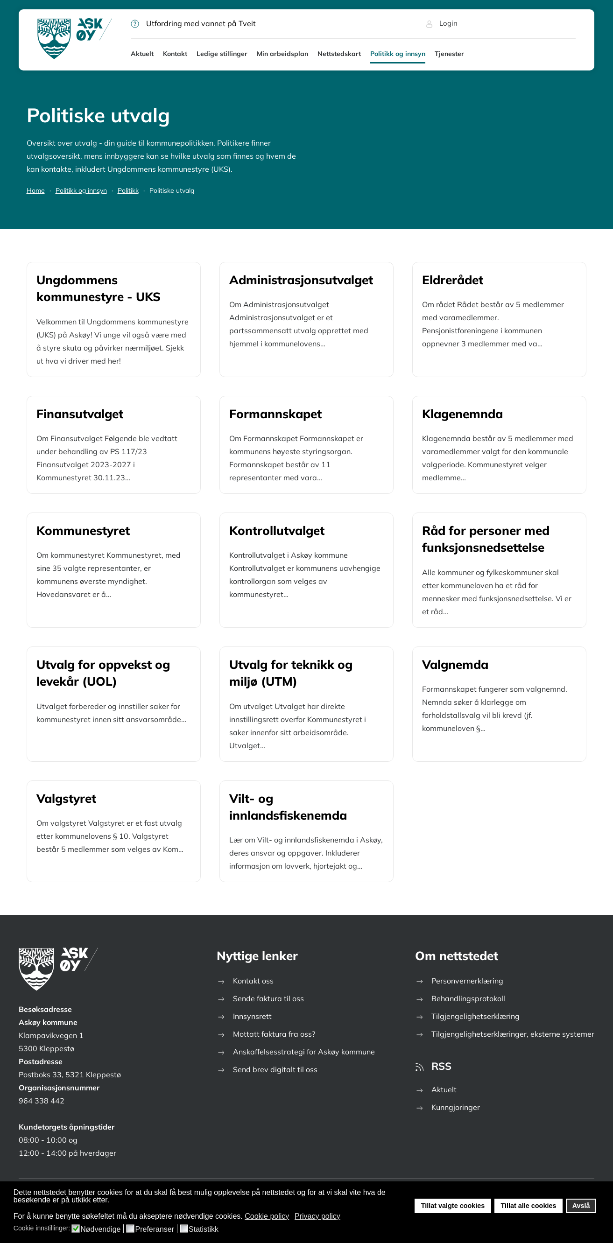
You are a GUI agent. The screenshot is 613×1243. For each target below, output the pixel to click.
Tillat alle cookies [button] (528, 1205)
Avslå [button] (581, 1205)
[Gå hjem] (74, 39)
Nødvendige (100, 1229)
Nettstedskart (339, 53)
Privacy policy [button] (317, 1216)
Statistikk (203, 1229)
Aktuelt (142, 53)
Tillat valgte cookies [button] (453, 1205)
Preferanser (154, 1229)
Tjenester (449, 53)
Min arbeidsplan (282, 53)
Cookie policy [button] (267, 1216)
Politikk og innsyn (397, 53)
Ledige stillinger (222, 53)
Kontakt (175, 53)
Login (442, 23)
